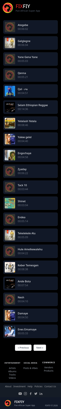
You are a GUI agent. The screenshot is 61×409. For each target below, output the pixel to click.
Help (30, 386)
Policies (38, 386)
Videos (12, 377)
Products (48, 370)
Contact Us (50, 386)
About (8, 386)
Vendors (48, 367)
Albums (12, 371)
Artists (12, 368)
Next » (39, 347)
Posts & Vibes (30, 368)
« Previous (23, 347)
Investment (20, 386)
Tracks (12, 374)
